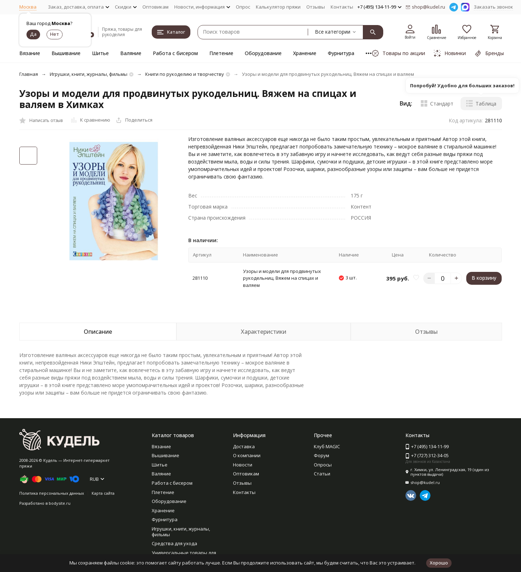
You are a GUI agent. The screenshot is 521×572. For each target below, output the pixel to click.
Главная (28, 74)
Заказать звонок (493, 7)
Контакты (342, 7)
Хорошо (439, 562)
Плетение (221, 53)
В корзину (484, 277)
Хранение (304, 53)
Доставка (244, 446)
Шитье (100, 53)
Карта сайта (103, 493)
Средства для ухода (174, 543)
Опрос (243, 7)
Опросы (323, 464)
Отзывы (315, 7)
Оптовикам (155, 7)
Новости (242, 464)
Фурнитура (341, 53)
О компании (246, 455)
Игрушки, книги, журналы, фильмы (88, 74)
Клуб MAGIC (327, 446)
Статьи (322, 473)
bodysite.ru (59, 503)
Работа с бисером (175, 53)
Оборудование (263, 53)
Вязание (29, 53)
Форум (321, 455)
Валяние (130, 53)
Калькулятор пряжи (278, 7)
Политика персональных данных (51, 493)
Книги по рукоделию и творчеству (184, 74)
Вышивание (66, 53)
